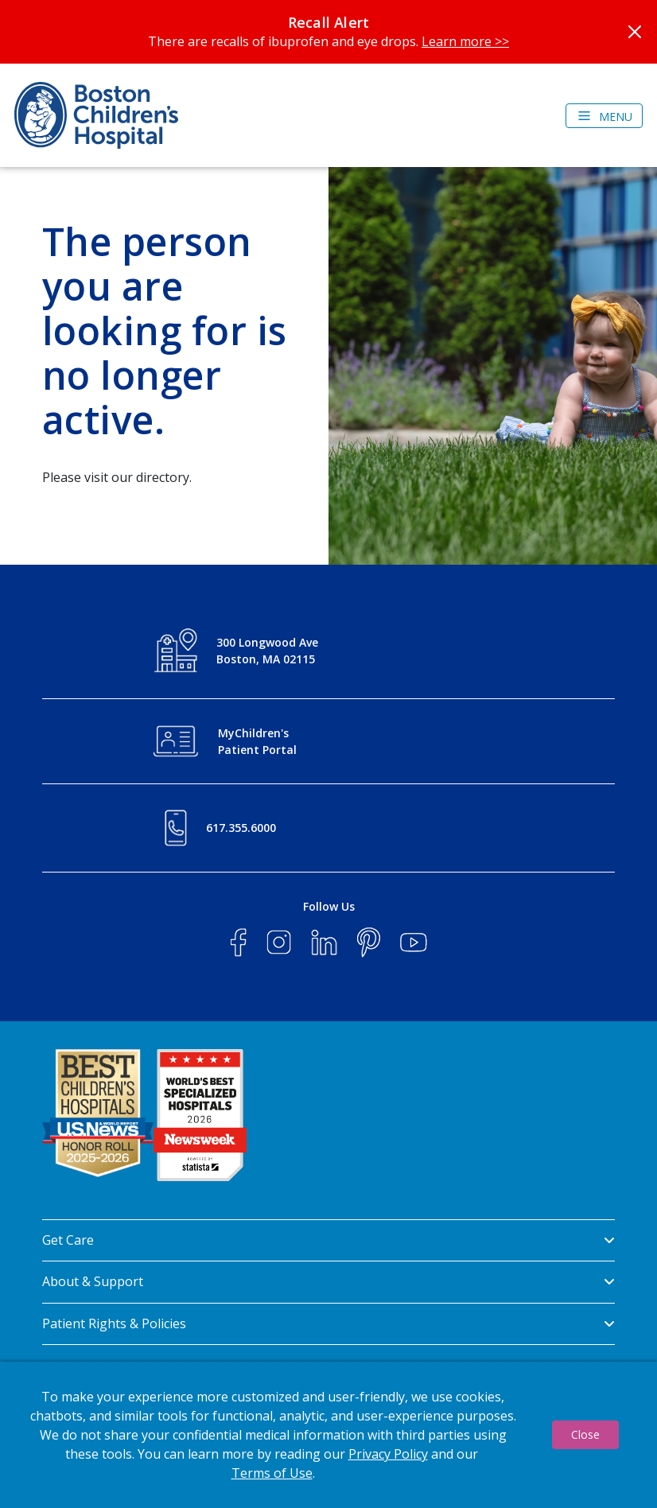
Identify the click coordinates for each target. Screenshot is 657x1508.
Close (585, 1434)
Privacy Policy (388, 1454)
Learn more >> (465, 41)
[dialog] (328, 1435)
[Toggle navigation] (604, 115)
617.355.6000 (241, 827)
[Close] (634, 31)
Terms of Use (272, 1473)
